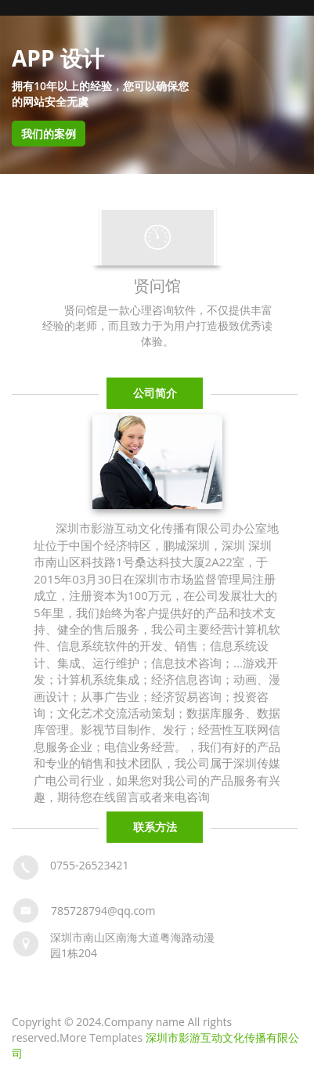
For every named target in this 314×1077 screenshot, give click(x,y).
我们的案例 (48, 133)
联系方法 (155, 826)
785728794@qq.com (103, 910)
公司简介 (155, 392)
